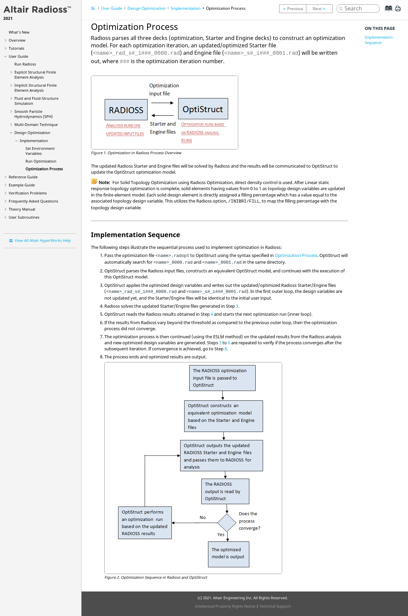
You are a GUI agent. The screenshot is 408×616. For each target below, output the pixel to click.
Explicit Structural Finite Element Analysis (35, 75)
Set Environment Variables (40, 151)
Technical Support (275, 606)
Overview (17, 40)
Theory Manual (22, 209)
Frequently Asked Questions (33, 201)
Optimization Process (44, 168)
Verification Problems (28, 192)
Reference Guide (23, 176)
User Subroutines (24, 217)
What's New (19, 32)
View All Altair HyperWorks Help (43, 240)
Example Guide (22, 184)
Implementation (34, 140)
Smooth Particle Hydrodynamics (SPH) (33, 114)
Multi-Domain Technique (36, 124)
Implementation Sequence (379, 40)
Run (25, 64)
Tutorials (16, 48)
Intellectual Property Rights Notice (225, 606)
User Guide (18, 56)
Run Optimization (41, 161)
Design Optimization (32, 132)
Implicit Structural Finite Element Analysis (35, 88)
